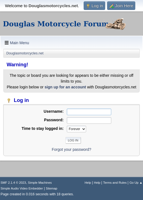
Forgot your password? (71, 149)
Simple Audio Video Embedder (22, 188)
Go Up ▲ (135, 182)
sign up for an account (65, 87)
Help (87, 182)
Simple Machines (40, 182)
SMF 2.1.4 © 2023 (13, 182)
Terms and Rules (115, 182)
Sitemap (51, 188)
